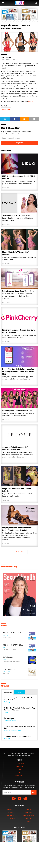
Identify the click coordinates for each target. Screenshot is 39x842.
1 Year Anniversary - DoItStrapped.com (17, 736)
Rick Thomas (6, 57)
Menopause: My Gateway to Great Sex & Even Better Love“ (18, 699)
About (19, 773)
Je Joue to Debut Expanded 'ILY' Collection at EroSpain (15, 448)
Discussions (8, 692)
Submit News (19, 763)
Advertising (19, 766)
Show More (19, 552)
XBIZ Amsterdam (28, 815)
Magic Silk (6, 109)
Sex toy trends (9, 718)
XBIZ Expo (28, 818)
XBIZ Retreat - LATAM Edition (13, 645)
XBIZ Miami (28, 812)
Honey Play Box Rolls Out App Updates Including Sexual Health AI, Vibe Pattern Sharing (18, 371)
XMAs (29, 821)
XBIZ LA (28, 809)
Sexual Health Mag (9, 566)
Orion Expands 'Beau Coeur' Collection (18, 290)
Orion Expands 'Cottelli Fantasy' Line (17, 410)
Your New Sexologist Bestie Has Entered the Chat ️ (19, 727)
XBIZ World (10, 815)
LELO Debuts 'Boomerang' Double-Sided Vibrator (18, 177)
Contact (19, 769)
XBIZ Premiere (10, 818)
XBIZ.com (10, 809)
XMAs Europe (8, 657)
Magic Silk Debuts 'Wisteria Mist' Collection (15, 253)
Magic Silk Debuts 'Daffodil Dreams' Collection (17, 490)
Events (4, 625)
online (30, 101)
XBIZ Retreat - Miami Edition (13, 633)
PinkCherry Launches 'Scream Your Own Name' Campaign (18, 331)
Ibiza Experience (9, 669)
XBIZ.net (5, 686)
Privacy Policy (19, 776)
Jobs (19, 692)
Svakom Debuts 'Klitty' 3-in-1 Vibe (16, 215)
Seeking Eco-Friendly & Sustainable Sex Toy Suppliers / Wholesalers (19, 709)
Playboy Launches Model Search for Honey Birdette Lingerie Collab (16, 529)
